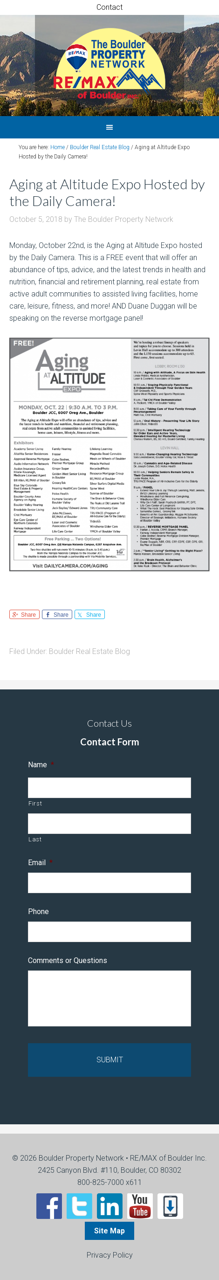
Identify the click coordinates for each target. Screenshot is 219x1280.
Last (35, 839)
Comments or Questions (67, 960)
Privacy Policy (110, 1255)
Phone (38, 911)
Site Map (109, 1230)
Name (41, 764)
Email (40, 862)
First (35, 803)
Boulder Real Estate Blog (89, 651)
